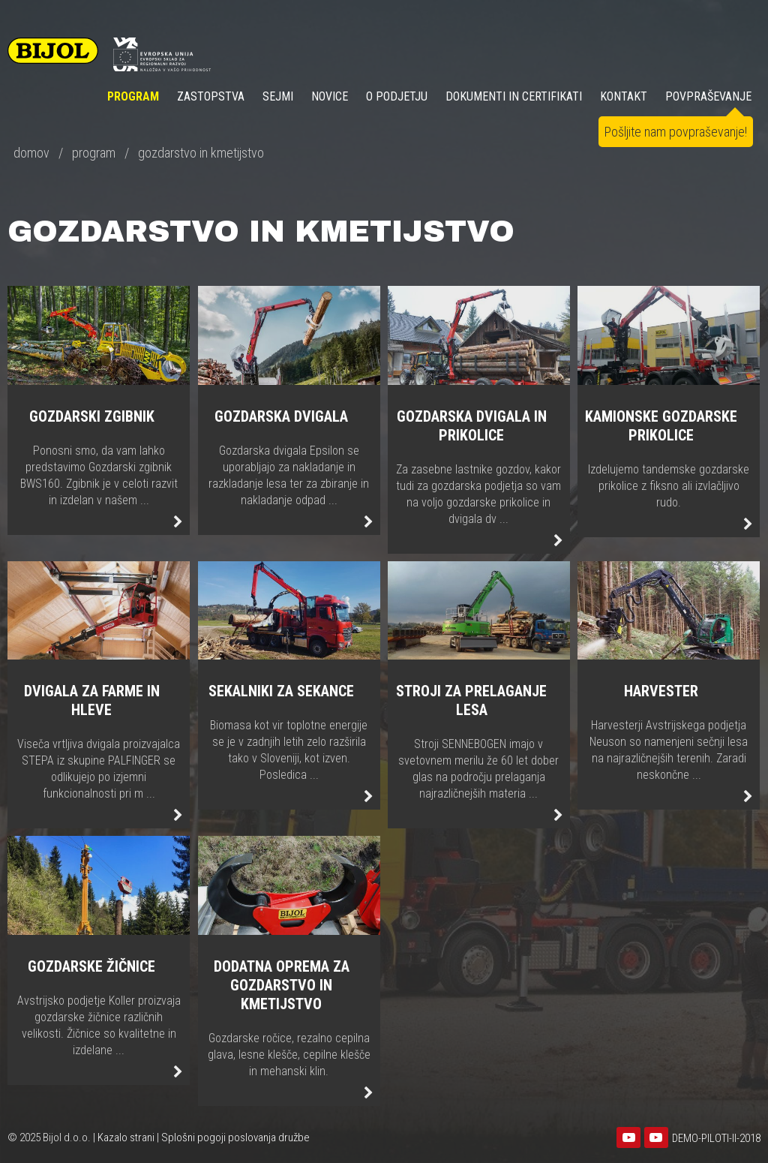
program (94, 153)
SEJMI (277, 96)
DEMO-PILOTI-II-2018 (716, 1138)
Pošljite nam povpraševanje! (675, 132)
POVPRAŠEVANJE (708, 96)
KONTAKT (623, 96)
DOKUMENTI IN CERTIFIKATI (514, 96)
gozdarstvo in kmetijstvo (201, 153)
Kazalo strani (126, 1137)
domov (32, 153)
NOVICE (329, 96)
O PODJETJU (397, 96)
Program (133, 96)
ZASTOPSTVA (210, 96)
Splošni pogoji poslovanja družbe (235, 1137)
